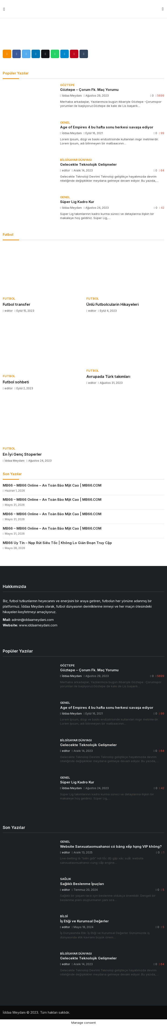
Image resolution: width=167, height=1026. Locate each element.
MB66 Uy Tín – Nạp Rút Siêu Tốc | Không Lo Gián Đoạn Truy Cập (57, 543)
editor (65, 170)
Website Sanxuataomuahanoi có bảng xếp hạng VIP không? (111, 846)
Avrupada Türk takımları (108, 376)
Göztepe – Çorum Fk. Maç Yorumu (89, 89)
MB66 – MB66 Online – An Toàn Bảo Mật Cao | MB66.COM (52, 485)
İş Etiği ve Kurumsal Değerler (84, 921)
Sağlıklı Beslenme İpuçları (82, 884)
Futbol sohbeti (16, 382)
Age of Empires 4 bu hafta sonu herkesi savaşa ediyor (106, 127)
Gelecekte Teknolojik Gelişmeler (88, 164)
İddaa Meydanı (71, 95)
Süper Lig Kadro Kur (77, 202)
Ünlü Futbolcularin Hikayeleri (112, 304)
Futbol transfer (16, 304)
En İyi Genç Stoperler (22, 454)
